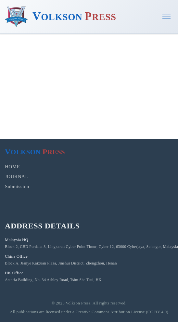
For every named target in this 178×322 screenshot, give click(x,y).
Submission (17, 186)
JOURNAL (16, 176)
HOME (12, 166)
